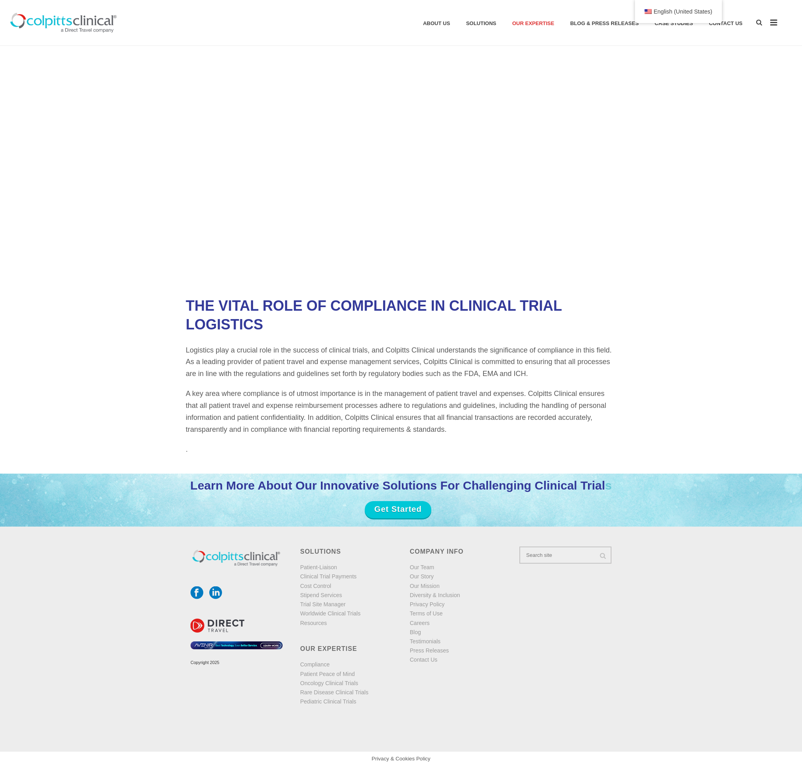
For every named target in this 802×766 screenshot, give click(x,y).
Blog (415, 632)
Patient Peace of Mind (327, 674)
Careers (420, 623)
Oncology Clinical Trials (329, 683)
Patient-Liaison (318, 567)
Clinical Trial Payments (328, 576)
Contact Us (725, 23)
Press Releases (429, 650)
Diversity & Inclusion (435, 595)
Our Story (422, 576)
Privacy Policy (427, 604)
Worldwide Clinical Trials (330, 613)
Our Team (422, 567)
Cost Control (315, 586)
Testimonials (425, 641)
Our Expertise (533, 23)
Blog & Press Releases (604, 23)
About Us (436, 23)
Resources (313, 623)
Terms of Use (426, 613)
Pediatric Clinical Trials (328, 701)
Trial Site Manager (323, 604)
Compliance (315, 664)
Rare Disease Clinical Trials (334, 692)
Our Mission (425, 586)
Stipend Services (321, 595)
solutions (481, 23)
